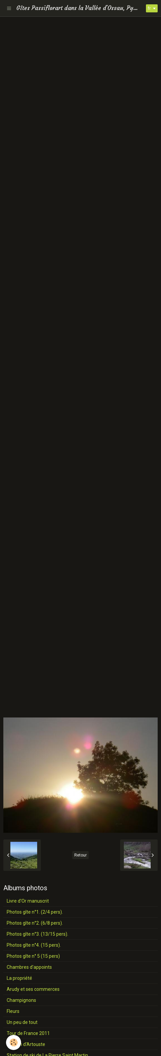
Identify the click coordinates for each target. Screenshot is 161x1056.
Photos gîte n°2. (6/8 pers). (35, 923)
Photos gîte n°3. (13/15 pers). (37, 934)
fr (149, 8)
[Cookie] (13, 1042)
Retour (80, 855)
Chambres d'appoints (29, 967)
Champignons (21, 1000)
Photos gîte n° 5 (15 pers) (33, 956)
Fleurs (13, 1011)
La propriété (19, 978)
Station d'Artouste (26, 1044)
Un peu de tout (22, 1022)
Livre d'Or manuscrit (28, 901)
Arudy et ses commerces (33, 989)
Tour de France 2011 (28, 1033)
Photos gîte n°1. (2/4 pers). (35, 912)
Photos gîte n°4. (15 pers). (34, 945)
